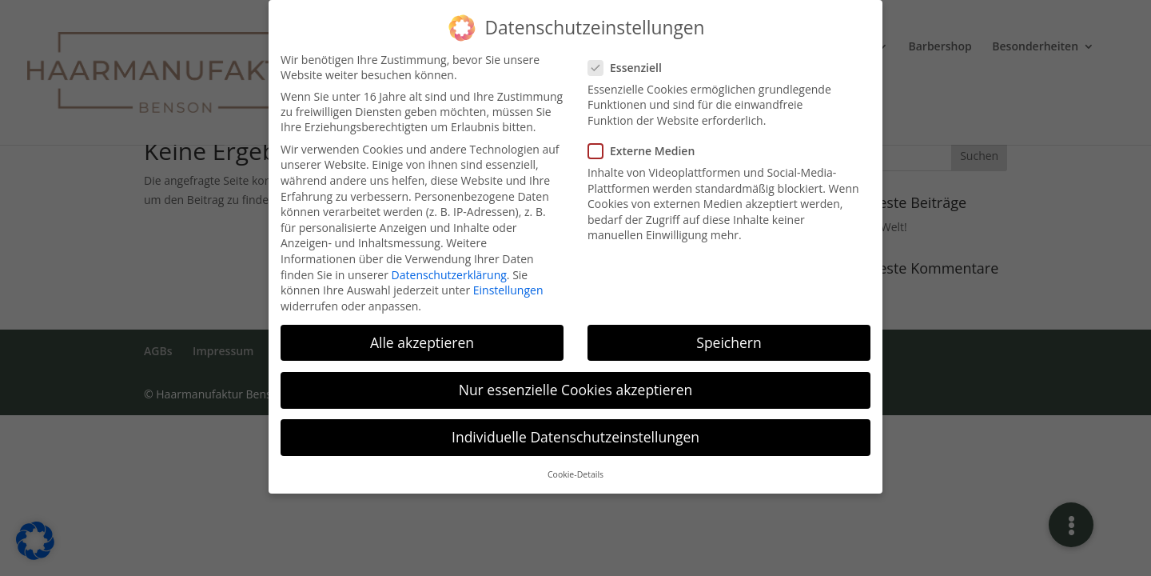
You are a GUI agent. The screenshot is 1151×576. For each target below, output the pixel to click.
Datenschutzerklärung (449, 266)
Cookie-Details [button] (575, 466)
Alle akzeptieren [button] (422, 334)
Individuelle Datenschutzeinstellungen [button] (575, 428)
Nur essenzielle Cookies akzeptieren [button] (576, 381)
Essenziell (631, 59)
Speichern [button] (728, 334)
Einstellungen (508, 282)
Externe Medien (647, 142)
